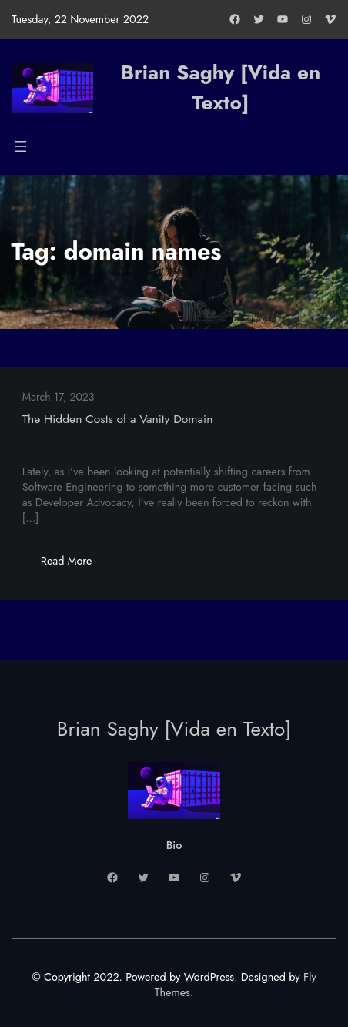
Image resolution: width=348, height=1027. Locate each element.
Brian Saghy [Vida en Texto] (221, 87)
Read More (76, 565)
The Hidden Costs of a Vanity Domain (117, 419)
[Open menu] (21, 146)
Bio (174, 845)
